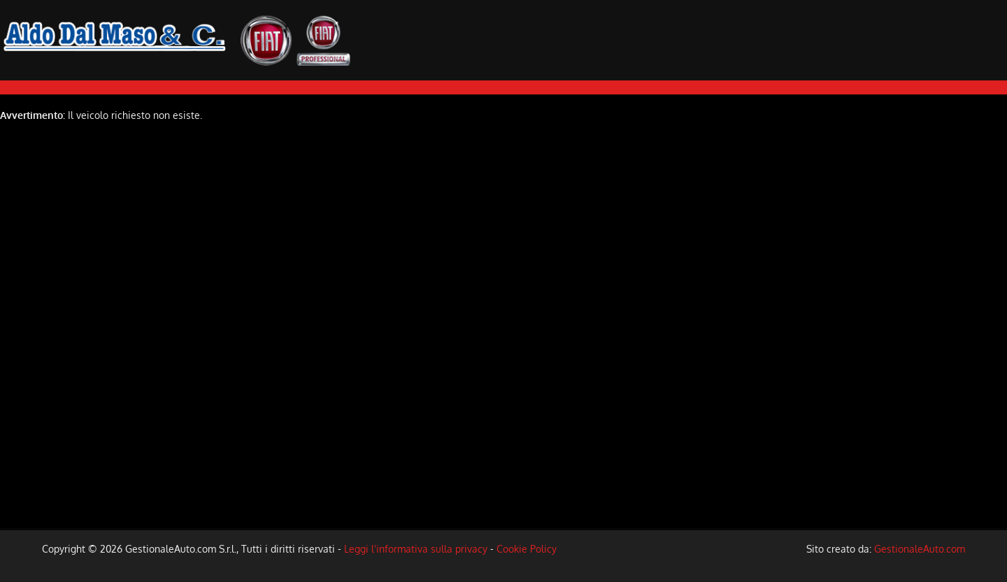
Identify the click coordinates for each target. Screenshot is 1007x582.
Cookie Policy (527, 549)
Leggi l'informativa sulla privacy (415, 549)
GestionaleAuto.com (919, 549)
